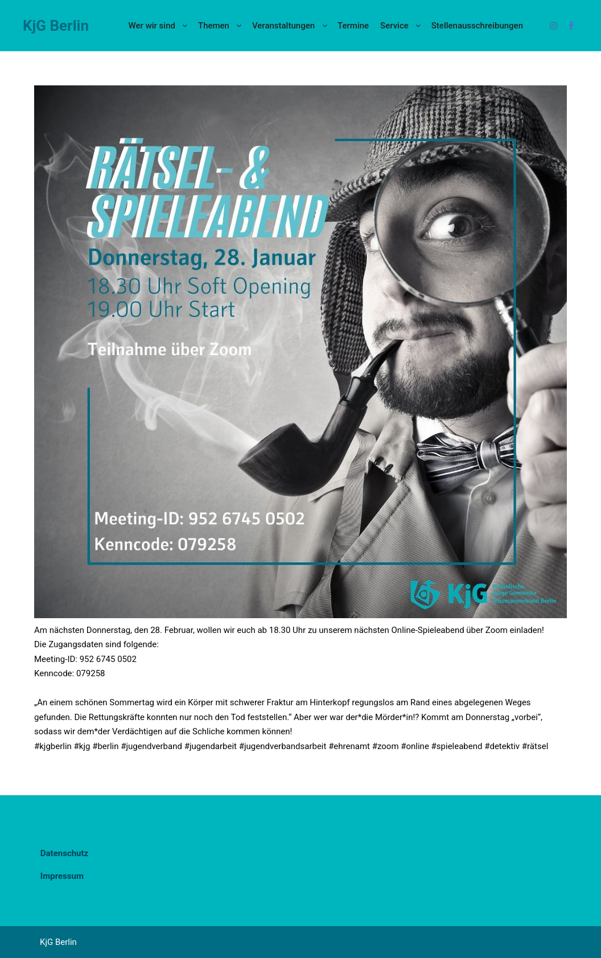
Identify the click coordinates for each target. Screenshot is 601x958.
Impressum (62, 876)
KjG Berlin (56, 25)
